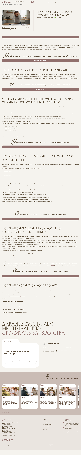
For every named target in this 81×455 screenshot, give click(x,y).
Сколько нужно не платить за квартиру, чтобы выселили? (15, 310)
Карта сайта (45, 434)
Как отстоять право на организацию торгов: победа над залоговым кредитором (48, 407)
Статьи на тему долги (18, 4)
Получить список (40, 280)
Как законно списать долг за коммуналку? (12, 320)
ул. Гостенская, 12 (68, 433)
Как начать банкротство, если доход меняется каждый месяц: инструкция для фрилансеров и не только (67, 408)
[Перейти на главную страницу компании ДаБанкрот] (6, 2)
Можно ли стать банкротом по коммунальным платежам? (15, 317)
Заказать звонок (21, 2)
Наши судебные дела (47, 432)
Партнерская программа (47, 429)
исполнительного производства (18, 257)
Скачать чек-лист (40, 91)
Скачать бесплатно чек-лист (40, 61)
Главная (44, 424)
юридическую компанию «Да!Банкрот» (17, 300)
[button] (3, 416)
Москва (16, 1)
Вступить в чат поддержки (40, 37)
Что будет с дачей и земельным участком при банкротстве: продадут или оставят (9, 408)
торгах (52, 269)
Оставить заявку (40, 222)
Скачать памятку (41, 149)
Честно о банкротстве (7, 4)
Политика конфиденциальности (9, 450)
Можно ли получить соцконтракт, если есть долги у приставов (29, 407)
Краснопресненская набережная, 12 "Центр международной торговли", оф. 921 (72, 429)
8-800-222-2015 (21, 1)
